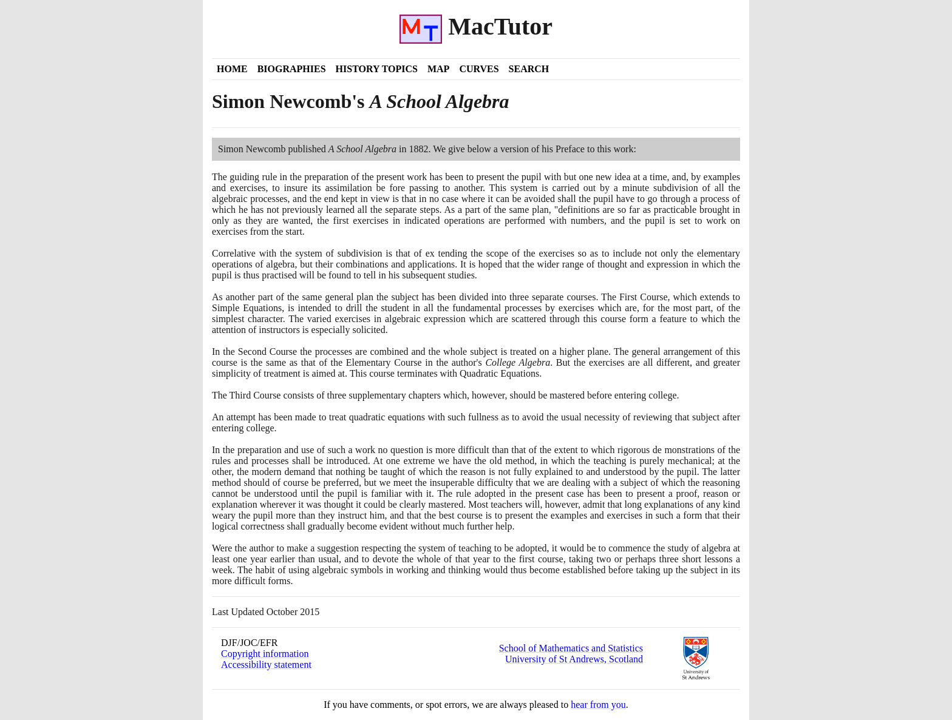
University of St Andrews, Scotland (574, 659)
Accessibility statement (266, 664)
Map (438, 69)
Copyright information (264, 653)
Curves (478, 69)
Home (232, 69)
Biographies (291, 69)
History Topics (377, 69)
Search (529, 69)
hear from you (598, 704)
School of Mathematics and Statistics (571, 648)
